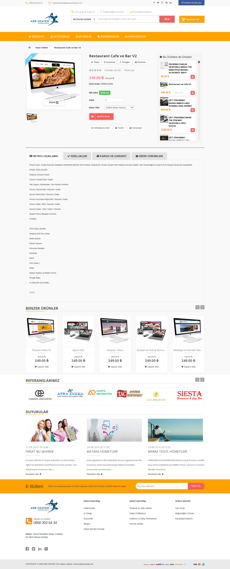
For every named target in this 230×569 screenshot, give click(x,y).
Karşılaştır (135, 128)
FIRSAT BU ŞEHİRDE (40, 452)
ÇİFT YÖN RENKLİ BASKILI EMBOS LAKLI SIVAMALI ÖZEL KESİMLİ (180, 103)
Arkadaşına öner (100, 128)
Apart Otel (78, 350)
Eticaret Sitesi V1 (41, 350)
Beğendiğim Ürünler (184, 513)
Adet (91, 100)
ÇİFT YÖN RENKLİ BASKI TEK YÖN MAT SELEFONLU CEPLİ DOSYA (180, 121)
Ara (167, 19)
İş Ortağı (88, 513)
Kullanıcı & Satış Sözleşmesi (143, 518)
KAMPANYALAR (135, 36)
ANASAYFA (36, 36)
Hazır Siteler (42, 47)
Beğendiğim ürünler (112, 11)
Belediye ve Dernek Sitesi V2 (188, 350)
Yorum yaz (129, 70)
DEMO (32, 292)
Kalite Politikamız (138, 513)
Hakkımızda (89, 508)
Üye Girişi (180, 508)
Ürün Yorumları (149, 156)
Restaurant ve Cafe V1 (180, 84)
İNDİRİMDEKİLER (108, 36)
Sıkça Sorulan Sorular (94, 529)
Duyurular (88, 518)
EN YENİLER (84, 36)
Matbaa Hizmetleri (102, 452)
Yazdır (119, 128)
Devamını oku (33, 474)
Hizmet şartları (136, 524)
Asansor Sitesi (115, 350)
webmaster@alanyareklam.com (65, 3)
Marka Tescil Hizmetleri (167, 452)
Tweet (95, 62)
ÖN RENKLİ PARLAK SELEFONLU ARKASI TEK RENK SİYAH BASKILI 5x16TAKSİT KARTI (180, 68)
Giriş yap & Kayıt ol (83, 11)
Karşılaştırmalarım (141, 11)
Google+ (125, 62)
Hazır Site (94, 107)
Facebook (109, 62)
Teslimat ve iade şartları (141, 508)
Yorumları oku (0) (112, 70)
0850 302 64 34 (34, 3)
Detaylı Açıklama (43, 156)
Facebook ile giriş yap (191, 3)
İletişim (87, 524)
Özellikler (77, 156)
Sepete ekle (42, 366)
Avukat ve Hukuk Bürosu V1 (152, 350)
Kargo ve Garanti (111, 156)
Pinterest (140, 62)
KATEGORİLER (60, 36)
